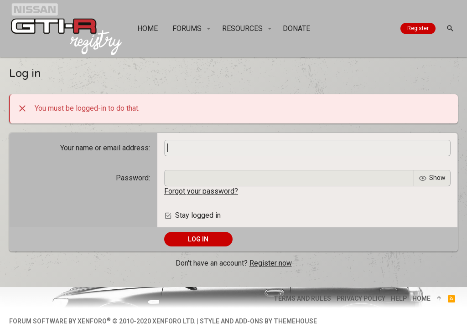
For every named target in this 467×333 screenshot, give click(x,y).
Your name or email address (104, 147)
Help (399, 298)
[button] (208, 29)
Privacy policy (361, 298)
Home (421, 298)
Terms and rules (302, 298)
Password (132, 178)
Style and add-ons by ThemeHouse (258, 321)
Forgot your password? (201, 191)
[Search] (450, 28)
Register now (270, 263)
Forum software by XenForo (102, 321)
